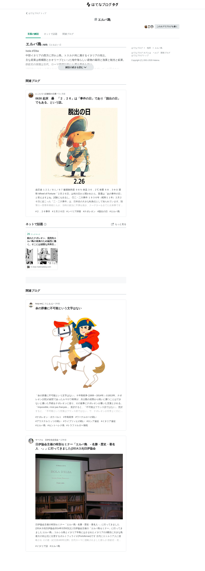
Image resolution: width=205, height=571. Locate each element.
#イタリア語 (41, 546)
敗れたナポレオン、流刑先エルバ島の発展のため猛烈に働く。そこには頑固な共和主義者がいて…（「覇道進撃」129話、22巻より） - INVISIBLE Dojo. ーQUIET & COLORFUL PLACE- (41, 241)
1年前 (57, 304)
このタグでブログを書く (167, 26)
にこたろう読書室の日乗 (46, 94)
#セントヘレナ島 (56, 425)
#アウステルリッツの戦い (48, 421)
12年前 (63, 440)
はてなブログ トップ (36, 13)
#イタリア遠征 (108, 421)
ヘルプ (156, 53)
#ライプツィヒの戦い (74, 421)
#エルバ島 (115, 211)
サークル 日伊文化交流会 (46, 440)
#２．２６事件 (42, 211)
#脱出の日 (102, 211)
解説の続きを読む (75, 67)
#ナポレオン (89, 211)
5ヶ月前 (61, 94)
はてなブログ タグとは (141, 53)
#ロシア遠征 (93, 421)
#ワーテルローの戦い (86, 417)
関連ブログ (68, 34)
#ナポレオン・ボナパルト (48, 417)
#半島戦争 (68, 417)
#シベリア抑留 (73, 211)
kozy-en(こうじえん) (44, 304)
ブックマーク (33, 234)
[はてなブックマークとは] (45, 224)
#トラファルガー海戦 (77, 425)
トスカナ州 (70, 55)
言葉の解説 (33, 34)
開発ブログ (165, 53)
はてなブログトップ (140, 55)
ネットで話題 (50, 34)
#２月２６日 (58, 211)
